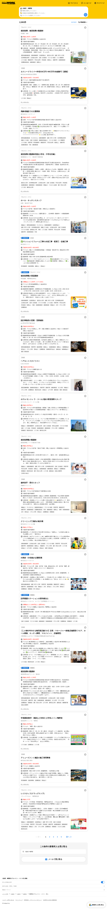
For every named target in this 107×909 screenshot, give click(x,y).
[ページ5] (61, 837)
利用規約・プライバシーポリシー (33, 900)
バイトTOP (5, 894)
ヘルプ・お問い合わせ (8, 900)
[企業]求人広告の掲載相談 (50, 900)
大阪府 (12, 894)
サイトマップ (19, 900)
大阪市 (19, 894)
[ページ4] (57, 837)
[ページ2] (49, 837)
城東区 (25, 894)
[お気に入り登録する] (85, 27)
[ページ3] (53, 837)
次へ (68, 837)
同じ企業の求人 (25, 102)
